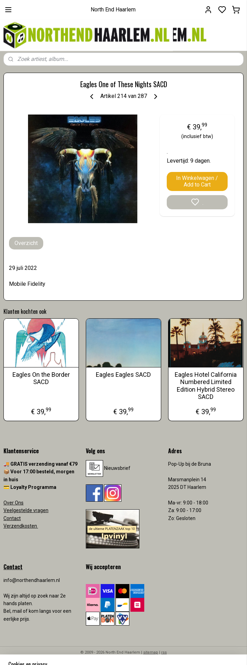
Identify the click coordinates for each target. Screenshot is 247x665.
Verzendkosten (20, 526)
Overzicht (26, 243)
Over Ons (13, 502)
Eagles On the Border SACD (41, 378)
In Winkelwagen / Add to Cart (197, 181)
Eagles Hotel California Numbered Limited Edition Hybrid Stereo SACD (206, 386)
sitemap (150, 652)
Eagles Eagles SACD (123, 374)
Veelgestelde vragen (25, 510)
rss (164, 652)
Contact (12, 518)
